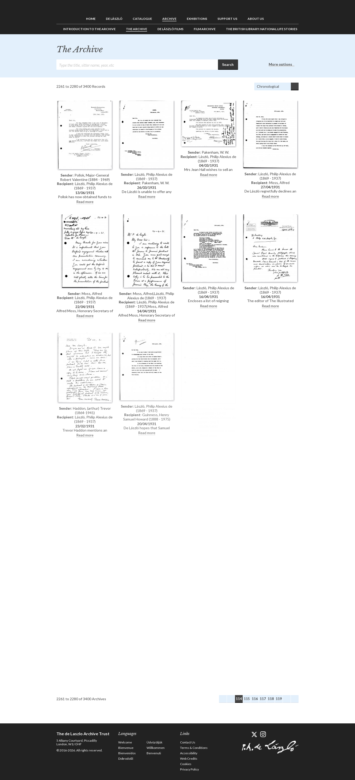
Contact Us (187, 742)
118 (271, 699)
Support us (227, 19)
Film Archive (205, 29)
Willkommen (156, 748)
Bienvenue (125, 748)
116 (255, 699)
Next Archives (287, 699)
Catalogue (142, 19)
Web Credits (188, 758)
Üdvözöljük (154, 742)
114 (239, 699)
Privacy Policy (189, 769)
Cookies (185, 764)
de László (114, 19)
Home (91, 19)
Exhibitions (197, 19)
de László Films (170, 29)
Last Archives (295, 699)
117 (263, 699)
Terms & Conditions (194, 748)
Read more (85, 201)
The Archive (136, 29)
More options (280, 64)
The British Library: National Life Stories (261, 29)
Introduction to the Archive (89, 29)
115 (247, 699)
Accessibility (188, 753)
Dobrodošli (125, 758)
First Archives (223, 699)
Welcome (125, 742)
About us (256, 19)
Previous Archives (231, 699)
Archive (169, 19)
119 (279, 699)
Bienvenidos (127, 753)
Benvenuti (154, 753)
